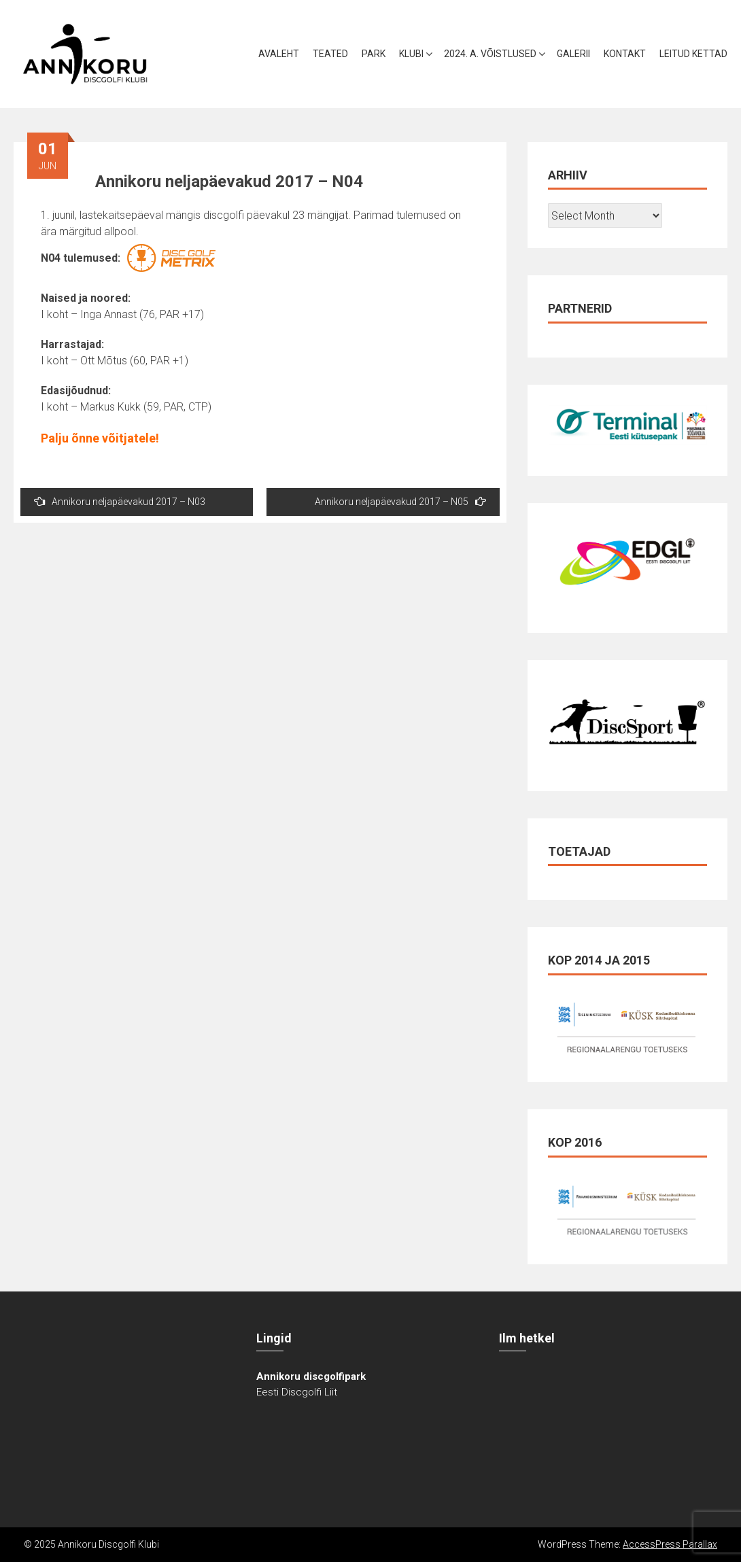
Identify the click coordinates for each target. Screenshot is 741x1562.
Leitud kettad (693, 53)
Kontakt (625, 53)
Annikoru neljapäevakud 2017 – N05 (400, 501)
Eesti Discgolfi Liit (296, 1392)
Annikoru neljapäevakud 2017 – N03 (119, 501)
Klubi (411, 53)
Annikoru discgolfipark (311, 1376)
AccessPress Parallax (670, 1544)
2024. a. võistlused (490, 53)
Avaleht (278, 53)
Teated (330, 53)
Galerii (573, 53)
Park (373, 53)
